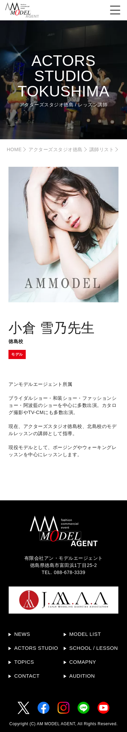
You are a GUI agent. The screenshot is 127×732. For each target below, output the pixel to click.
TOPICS (24, 662)
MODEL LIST (85, 634)
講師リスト (101, 149)
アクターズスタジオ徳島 (55, 149)
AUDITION (82, 676)
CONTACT (27, 676)
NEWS (22, 634)
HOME (14, 149)
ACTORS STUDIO (36, 648)
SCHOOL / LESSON (93, 648)
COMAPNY (82, 662)
